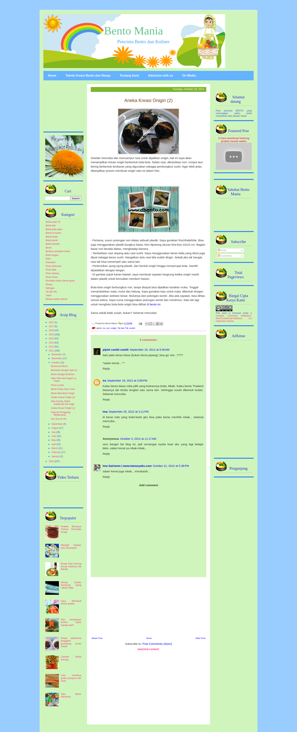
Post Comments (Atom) (157, 643)
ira (104, 328)
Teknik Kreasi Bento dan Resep (87, 75)
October (56, 362)
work (224, 313)
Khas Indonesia (53, 266)
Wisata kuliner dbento (56, 299)
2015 (52, 334)
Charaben (51, 262)
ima (105, 411)
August (55, 428)
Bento (49, 247)
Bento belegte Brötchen (63, 374)
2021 (52, 322)
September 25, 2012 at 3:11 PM (129, 411)
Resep (49, 284)
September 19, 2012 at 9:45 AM (150, 349)
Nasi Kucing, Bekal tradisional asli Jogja (62, 402)
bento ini (155, 304)
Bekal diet (51, 225)
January (56, 456)
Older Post (200, 638)
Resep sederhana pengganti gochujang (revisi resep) (71, 642)
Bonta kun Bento (59, 366)
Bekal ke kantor (53, 233)
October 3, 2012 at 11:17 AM (138, 438)
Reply (106, 368)
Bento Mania (133, 30)
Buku (48, 258)
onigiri (113, 328)
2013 (52, 342)
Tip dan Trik (123, 328)
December (57, 354)
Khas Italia (51, 269)
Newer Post (97, 638)
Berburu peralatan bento (58, 251)
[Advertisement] (148, 606)
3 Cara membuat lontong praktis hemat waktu (233, 140)
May (54, 440)
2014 (52, 338)
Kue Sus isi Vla (58, 419)
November (57, 358)
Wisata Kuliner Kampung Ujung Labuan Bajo (71, 585)
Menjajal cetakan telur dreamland (71, 546)
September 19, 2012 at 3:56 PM (127, 380)
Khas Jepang (52, 273)
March (55, 448)
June (54, 436)
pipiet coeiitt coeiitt (116, 349)
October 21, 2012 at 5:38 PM (171, 465)
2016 (52, 330)
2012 (52, 346)
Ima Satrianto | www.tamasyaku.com (127, 465)
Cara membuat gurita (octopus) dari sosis (71, 678)
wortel (132, 328)
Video (48, 295)
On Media (189, 75)
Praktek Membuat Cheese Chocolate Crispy (71, 529)
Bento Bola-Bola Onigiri (63, 393)
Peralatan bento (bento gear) (60, 280)
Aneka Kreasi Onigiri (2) (63, 397)
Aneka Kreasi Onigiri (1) (63, 408)
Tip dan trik (51, 291)
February (56, 452)
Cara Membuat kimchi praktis (71, 602)
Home (52, 75)
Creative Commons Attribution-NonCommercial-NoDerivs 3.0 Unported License (234, 318)
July (54, 432)
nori (108, 328)
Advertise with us (160, 75)
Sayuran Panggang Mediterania (60, 413)
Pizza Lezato (57, 385)
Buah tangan (52, 255)
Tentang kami (129, 75)
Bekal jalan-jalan (54, 229)
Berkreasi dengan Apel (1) (64, 370)
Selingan (50, 288)
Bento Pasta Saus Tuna (63, 389)
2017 (52, 326)
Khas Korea (52, 277)
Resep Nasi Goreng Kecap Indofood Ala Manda (71, 566)
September (57, 424)
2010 (52, 461)
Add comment (148, 485)
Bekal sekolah (53, 244)
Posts (222, 250)
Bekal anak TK (53, 222)
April (54, 444)
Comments (225, 256)
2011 (52, 350)
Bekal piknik (52, 240)
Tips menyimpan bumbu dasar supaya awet (71, 622)
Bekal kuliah (52, 236)
